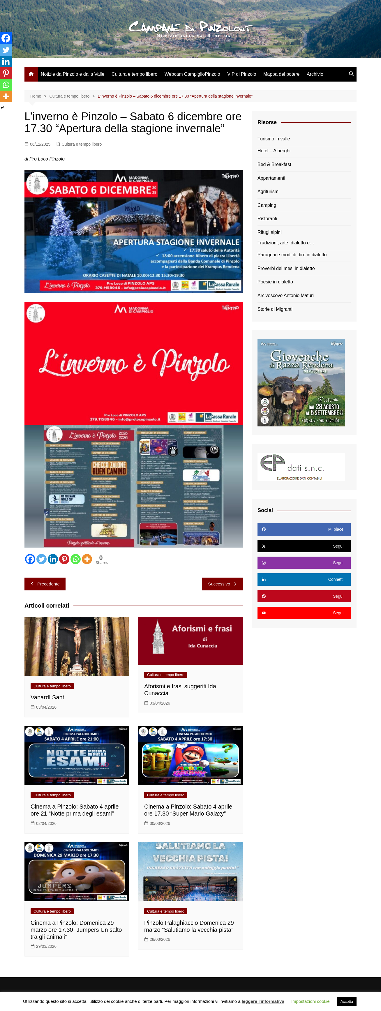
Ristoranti (267, 218)
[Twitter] (41, 559)
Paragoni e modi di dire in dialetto (292, 254)
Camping (266, 205)
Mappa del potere (281, 74)
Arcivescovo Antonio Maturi (285, 295)
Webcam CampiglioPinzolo (192, 74)
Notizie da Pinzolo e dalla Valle (73, 74)
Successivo (222, 583)
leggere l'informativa (263, 1001)
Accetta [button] (347, 1001)
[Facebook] (30, 559)
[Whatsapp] (75, 559)
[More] (87, 559)
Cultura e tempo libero (134, 74)
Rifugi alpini (269, 232)
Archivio (315, 74)
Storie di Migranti (274, 309)
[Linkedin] (53, 559)
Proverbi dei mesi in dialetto (286, 268)
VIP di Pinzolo (241, 74)
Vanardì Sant (47, 697)
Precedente (45, 583)
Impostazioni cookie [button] (310, 1001)
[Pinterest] (64, 559)
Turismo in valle (273, 138)
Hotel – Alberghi (273, 150)
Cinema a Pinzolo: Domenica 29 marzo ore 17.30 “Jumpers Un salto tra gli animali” (76, 930)
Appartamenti (271, 178)
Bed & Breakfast (274, 164)
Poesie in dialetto (275, 281)
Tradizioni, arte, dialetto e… (285, 242)
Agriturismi (268, 191)
